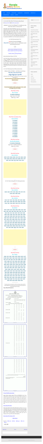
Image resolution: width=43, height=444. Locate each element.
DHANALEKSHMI (26, 12)
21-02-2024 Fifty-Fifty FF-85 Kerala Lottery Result (13, 21)
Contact (32, 76)
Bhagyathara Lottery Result (35, 31)
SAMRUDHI (8, 12)
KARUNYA (12, 14)
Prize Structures (33, 79)
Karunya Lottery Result (34, 44)
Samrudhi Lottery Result (34, 29)
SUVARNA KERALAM (6, 14)
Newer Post (4, 429)
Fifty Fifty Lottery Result (15, 22)
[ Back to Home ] (15, 418)
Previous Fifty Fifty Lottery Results (8, 393)
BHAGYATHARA (14, 12)
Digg (5, 422)
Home (4, 12)
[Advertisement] (15, 107)
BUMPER (16, 14)
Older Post (25, 429)
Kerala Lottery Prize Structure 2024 (9, 416)
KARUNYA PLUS (33, 12)
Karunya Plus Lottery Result (35, 39)
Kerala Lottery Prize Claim (7, 405)
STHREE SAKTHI (20, 12)
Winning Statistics (33, 81)
